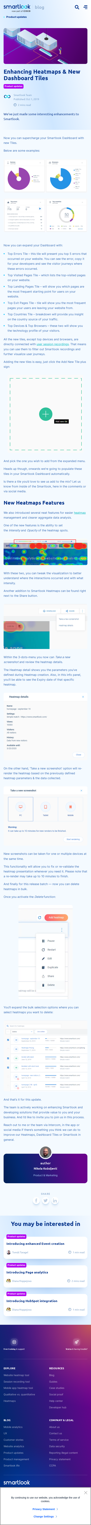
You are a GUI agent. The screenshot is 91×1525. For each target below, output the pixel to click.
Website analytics (14, 1446)
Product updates (16, 16)
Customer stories (13, 1439)
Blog (51, 1375)
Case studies (56, 1387)
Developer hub (57, 1407)
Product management (16, 1459)
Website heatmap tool (16, 1375)
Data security (57, 1446)
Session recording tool (17, 1381)
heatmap (80, 512)
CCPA (52, 1465)
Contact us (55, 1433)
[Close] (85, 1494)
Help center (56, 1400)
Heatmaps (10, 1400)
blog (39, 7)
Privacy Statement (44, 1510)
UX (5, 1433)
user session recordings (53, 344)
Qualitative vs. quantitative (19, 1394)
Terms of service (59, 1439)
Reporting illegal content (63, 1452)
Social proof (56, 1394)
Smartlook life (12, 1465)
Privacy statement (60, 1459)
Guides (53, 1381)
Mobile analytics (13, 1426)
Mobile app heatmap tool (18, 1387)
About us (54, 1426)
